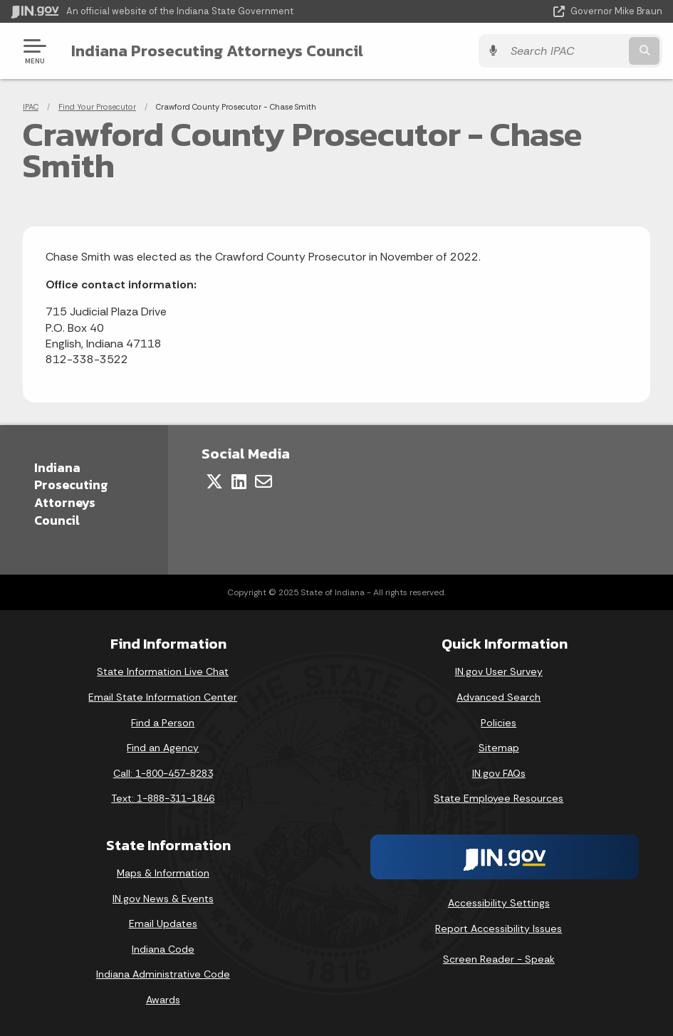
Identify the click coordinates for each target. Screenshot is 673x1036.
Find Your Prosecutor (97, 107)
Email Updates (163, 923)
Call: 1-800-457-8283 (163, 773)
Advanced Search (499, 697)
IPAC (30, 107)
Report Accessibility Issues (498, 928)
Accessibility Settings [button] (499, 902)
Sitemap (499, 747)
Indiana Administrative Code (163, 974)
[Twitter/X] (214, 481)
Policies (498, 722)
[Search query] (565, 51)
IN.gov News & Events (163, 898)
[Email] (263, 481)
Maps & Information (163, 873)
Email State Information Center (162, 697)
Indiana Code (163, 949)
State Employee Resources (498, 798)
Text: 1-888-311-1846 (162, 798)
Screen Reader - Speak (499, 959)
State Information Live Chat (163, 671)
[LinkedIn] (238, 481)
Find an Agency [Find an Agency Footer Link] (163, 747)
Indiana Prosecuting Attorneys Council (217, 50)
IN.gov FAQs (499, 773)
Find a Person (162, 722)
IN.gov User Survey (499, 671)
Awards (163, 999)
